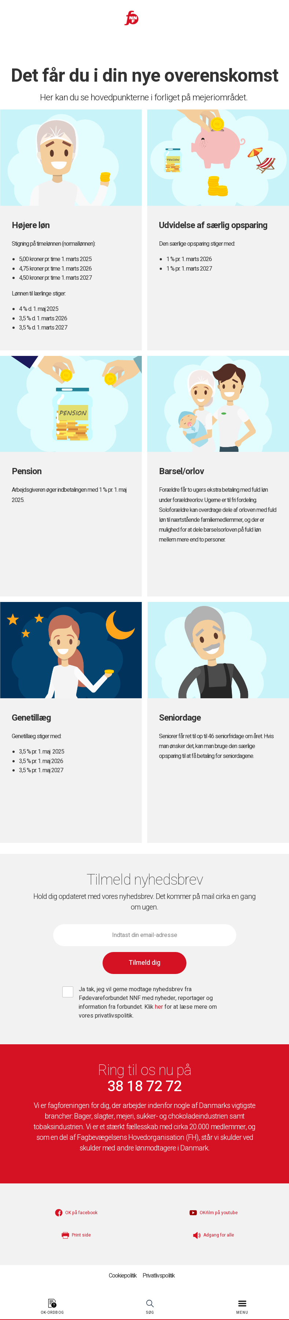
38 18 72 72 (144, 1087)
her (159, 1007)
